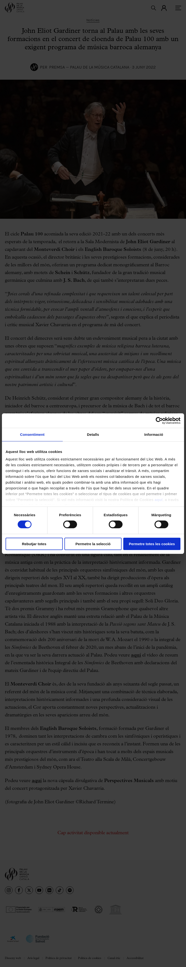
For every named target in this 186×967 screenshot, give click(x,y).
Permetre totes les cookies (152, 544)
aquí (159, 500)
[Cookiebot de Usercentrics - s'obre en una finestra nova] (159, 420)
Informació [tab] (153, 434)
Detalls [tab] (93, 434)
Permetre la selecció (92, 544)
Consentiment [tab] (32, 434)
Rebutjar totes (34, 544)
